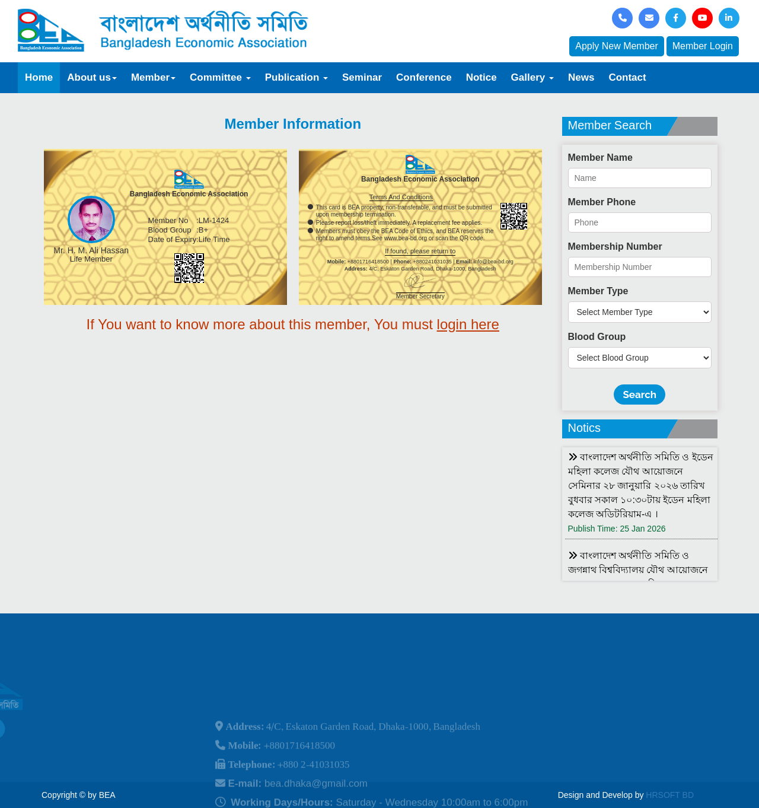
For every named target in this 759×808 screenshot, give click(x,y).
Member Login (702, 46)
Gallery (532, 77)
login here (468, 324)
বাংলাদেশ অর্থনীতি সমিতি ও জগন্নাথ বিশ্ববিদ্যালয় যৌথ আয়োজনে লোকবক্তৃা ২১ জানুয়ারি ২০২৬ (638, 570)
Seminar (362, 77)
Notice (481, 77)
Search (639, 394)
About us (92, 77)
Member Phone (602, 202)
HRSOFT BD (670, 795)
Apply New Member (616, 46)
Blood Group (597, 337)
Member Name (600, 157)
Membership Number (615, 246)
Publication (296, 77)
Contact (627, 77)
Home (39, 77)
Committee (220, 77)
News (581, 77)
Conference (424, 77)
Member (153, 77)
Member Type (598, 291)
